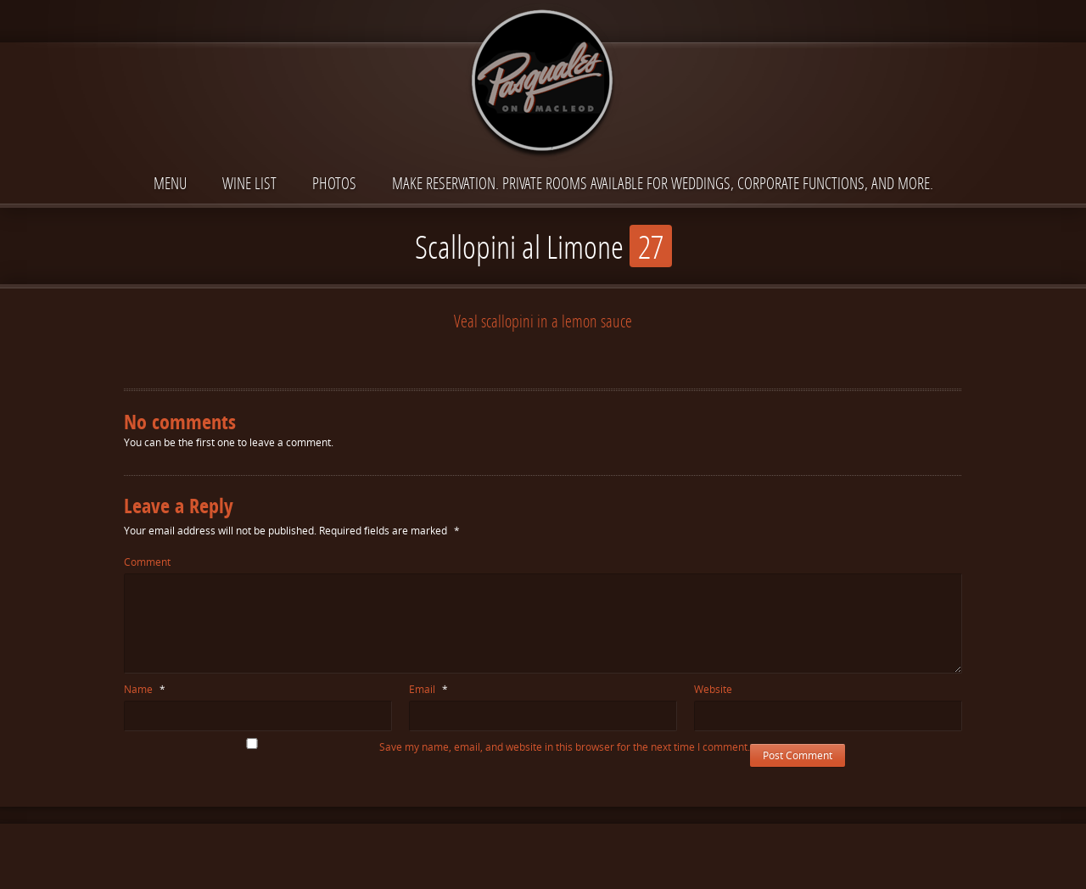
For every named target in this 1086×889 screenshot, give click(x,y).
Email (428, 689)
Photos (334, 182)
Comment (147, 562)
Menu (170, 182)
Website (713, 689)
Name (144, 689)
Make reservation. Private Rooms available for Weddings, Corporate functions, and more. (662, 182)
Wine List (249, 182)
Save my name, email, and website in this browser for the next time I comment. (564, 747)
